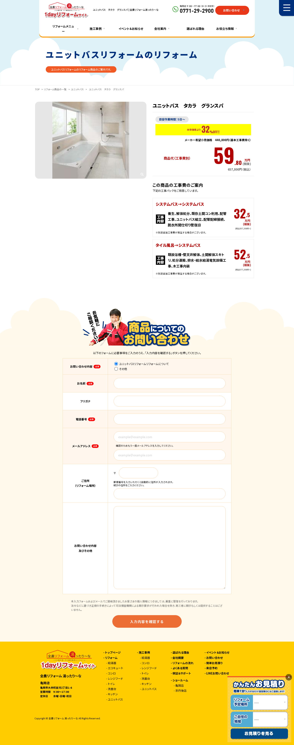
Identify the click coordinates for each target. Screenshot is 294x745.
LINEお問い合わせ (217, 673)
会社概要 (178, 658)
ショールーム (180, 680)
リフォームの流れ (183, 663)
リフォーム (111, 658)
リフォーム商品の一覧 (55, 89)
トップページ (113, 652)
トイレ (111, 684)
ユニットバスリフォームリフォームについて (141, 364)
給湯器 (112, 663)
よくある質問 (180, 668)
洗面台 (112, 689)
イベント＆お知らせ (130, 28)
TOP (37, 89)
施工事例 (144, 652)
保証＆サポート (181, 673)
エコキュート (115, 668)
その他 (120, 369)
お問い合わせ (214, 658)
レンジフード (115, 678)
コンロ (112, 673)
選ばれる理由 (195, 28)
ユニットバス (77, 89)
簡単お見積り (214, 663)
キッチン (113, 694)
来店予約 (212, 668)
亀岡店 (179, 685)
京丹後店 (181, 690)
